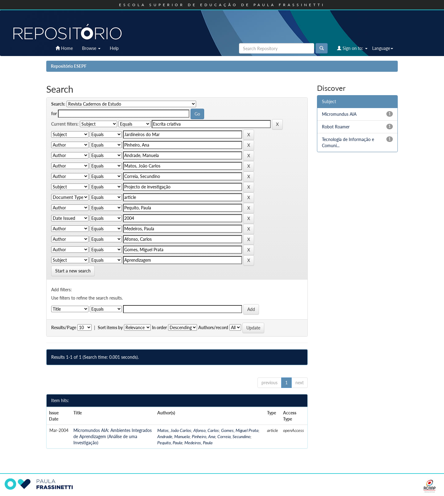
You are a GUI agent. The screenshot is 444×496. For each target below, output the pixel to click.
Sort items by (110, 327)
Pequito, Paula (169, 442)
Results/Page (63, 327)
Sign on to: (352, 48)
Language (382, 48)
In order (159, 327)
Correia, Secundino (233, 436)
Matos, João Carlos (174, 430)
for (54, 113)
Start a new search (73, 270)
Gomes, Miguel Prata (239, 430)
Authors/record (213, 327)
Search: (58, 104)
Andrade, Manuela (173, 436)
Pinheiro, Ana (203, 436)
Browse (91, 48)
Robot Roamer (336, 126)
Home (64, 48)
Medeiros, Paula (198, 442)
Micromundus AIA (339, 114)
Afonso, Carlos (206, 430)
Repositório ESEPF (69, 66)
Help (114, 48)
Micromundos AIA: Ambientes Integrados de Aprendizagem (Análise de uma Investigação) (112, 436)
